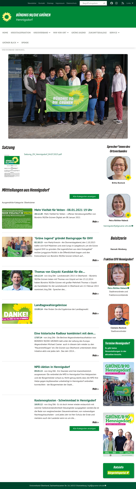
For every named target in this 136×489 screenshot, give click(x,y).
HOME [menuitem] (5, 32)
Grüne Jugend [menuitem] (78, 32)
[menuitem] (32, 3)
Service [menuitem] (113, 32)
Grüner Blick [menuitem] (9, 42)
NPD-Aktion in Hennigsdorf (52, 367)
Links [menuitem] (129, 3)
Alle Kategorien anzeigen (84, 196)
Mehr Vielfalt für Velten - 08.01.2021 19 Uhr (64, 210)
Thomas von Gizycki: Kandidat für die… (60, 271)
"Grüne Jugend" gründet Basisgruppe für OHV (64, 238)
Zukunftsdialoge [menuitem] (98, 32)
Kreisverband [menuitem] (41, 32)
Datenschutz (71, 3)
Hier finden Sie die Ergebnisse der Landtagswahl (61, 309)
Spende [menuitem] (25, 42)
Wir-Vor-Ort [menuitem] (59, 32)
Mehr (94, 221)
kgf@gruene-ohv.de (96, 485)
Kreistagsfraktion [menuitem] (21, 32)
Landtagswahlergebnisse (51, 305)
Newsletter (32, 3)
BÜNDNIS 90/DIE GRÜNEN (35, 14)
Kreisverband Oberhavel (13, 50)
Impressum (60, 3)
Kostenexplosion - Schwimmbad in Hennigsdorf (66, 400)
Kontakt (42, 3)
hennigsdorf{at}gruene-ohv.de (117, 225)
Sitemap (50, 3)
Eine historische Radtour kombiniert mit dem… (65, 333)
